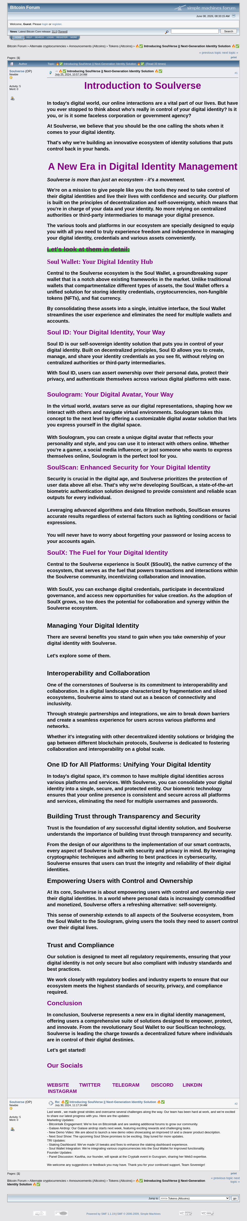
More (73, 37)
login (45, 24)
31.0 (54, 31)
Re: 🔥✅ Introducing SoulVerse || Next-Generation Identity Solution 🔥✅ (110, 1102)
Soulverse (16, 71)
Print (234, 57)
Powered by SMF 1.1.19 (101, 1213)
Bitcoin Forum (17, 46)
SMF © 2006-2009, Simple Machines (139, 1213)
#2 (236, 1104)
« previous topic (210, 52)
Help (29, 37)
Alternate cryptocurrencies (48, 46)
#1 (236, 73)
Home (18, 37)
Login (50, 37)
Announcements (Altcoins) (87, 46)
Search (39, 37)
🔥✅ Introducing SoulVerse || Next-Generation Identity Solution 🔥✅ (187, 46)
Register (62, 37)
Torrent (63, 31)
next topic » (230, 52)
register (56, 24)
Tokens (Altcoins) (120, 46)
